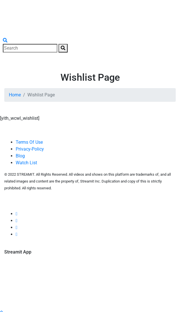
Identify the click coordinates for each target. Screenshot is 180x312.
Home (15, 95)
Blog (20, 156)
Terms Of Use (29, 142)
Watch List (26, 162)
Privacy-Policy (30, 149)
